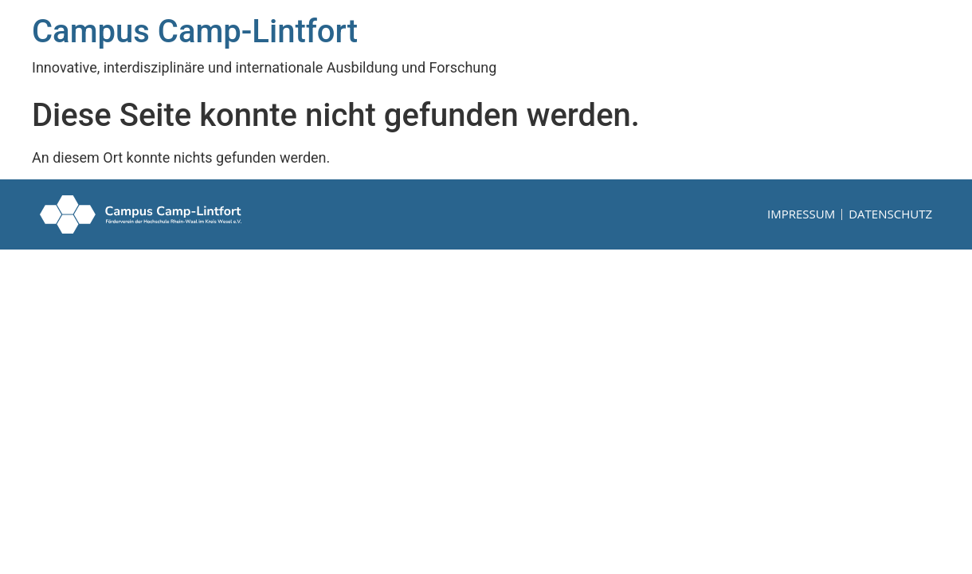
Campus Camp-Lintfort (195, 31)
